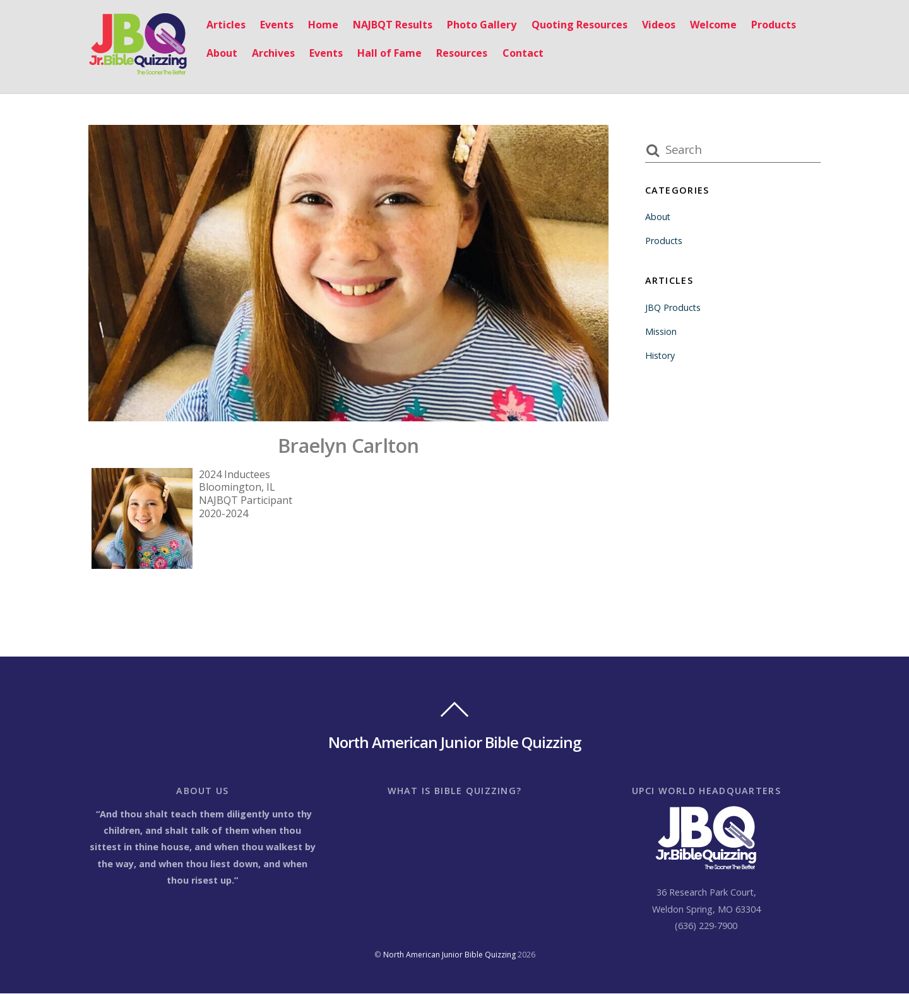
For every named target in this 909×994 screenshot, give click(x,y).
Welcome (713, 25)
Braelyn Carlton (348, 445)
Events (277, 25)
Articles (226, 25)
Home (323, 25)
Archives (273, 53)
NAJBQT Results (392, 25)
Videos (658, 25)
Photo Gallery (481, 25)
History (660, 355)
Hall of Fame (389, 53)
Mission (661, 331)
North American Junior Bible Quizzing (449, 955)
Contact (523, 53)
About (221, 53)
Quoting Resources (579, 25)
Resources (461, 53)
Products (773, 25)
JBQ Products (673, 307)
